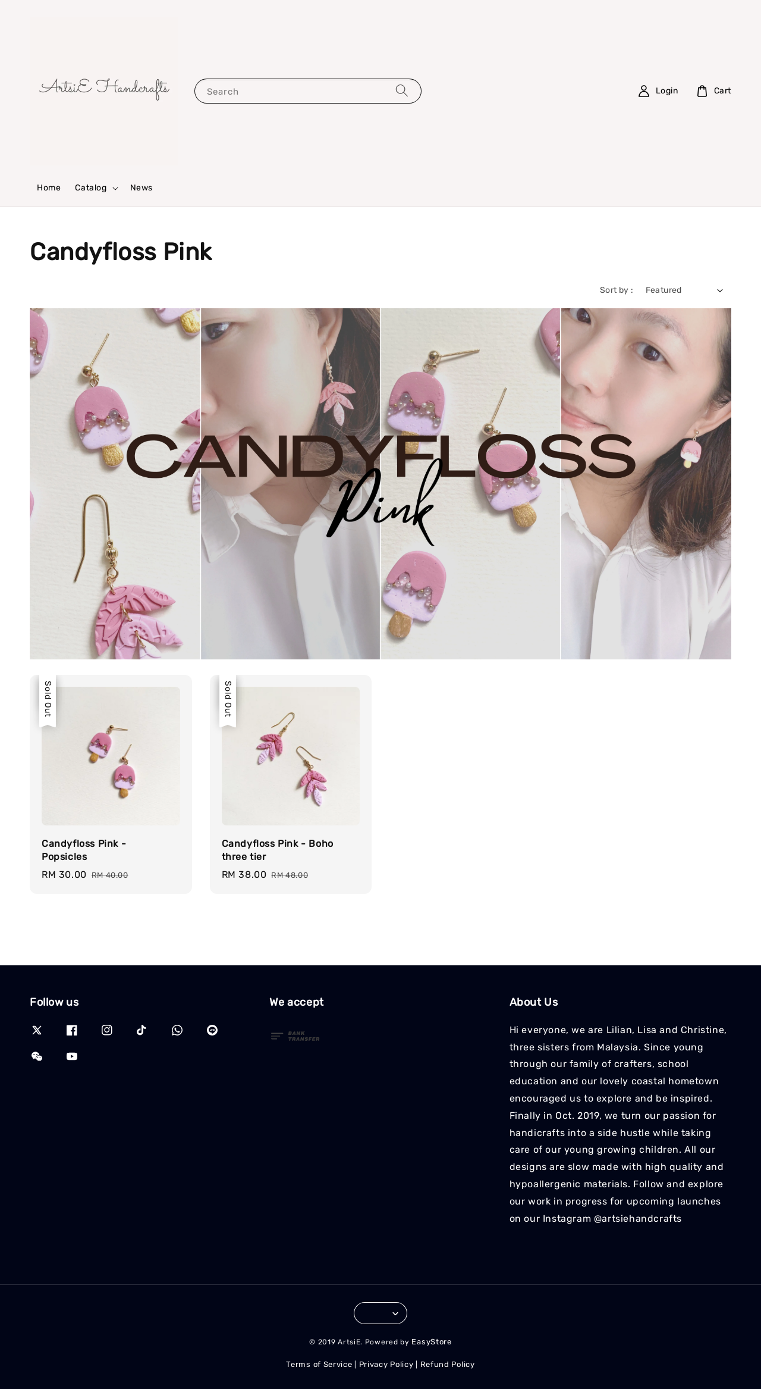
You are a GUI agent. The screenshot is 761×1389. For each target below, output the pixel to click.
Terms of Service (319, 1364)
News (141, 188)
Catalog (90, 188)
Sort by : (617, 290)
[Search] (402, 90)
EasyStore (431, 1341)
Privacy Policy (386, 1364)
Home (49, 188)
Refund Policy (447, 1364)
